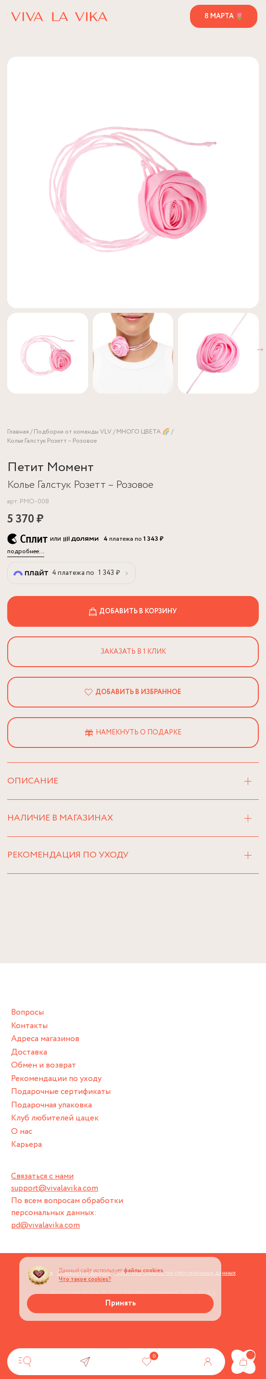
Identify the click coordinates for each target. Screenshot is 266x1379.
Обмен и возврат (43, 1065)
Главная (18, 431)
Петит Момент (50, 467)
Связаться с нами (42, 1176)
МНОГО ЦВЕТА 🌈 (143, 431)
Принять (120, 1303)
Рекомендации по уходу (56, 1079)
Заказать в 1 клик (133, 652)
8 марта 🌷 (223, 16)
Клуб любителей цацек (55, 1118)
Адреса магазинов (45, 1039)
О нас (21, 1132)
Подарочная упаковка (51, 1105)
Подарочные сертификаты (61, 1092)
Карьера (26, 1145)
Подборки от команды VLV (73, 431)
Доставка (29, 1052)
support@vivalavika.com (54, 1188)
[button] (260, 350)
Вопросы (27, 1012)
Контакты (29, 1026)
